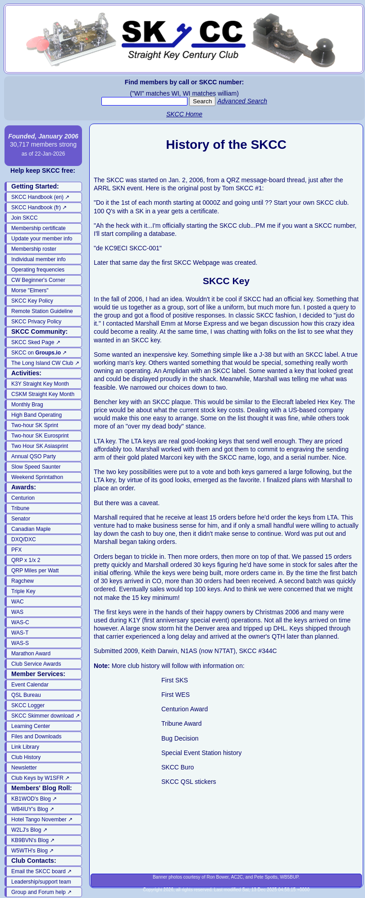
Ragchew (22, 581)
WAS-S (20, 643)
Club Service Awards (36, 664)
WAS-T (19, 633)
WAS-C (20, 622)
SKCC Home (184, 114)
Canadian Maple (30, 529)
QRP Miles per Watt (35, 570)
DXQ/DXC (23, 539)
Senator (20, 519)
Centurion (23, 498)
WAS (17, 612)
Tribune (20, 508)
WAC (17, 602)
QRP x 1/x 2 (25, 560)
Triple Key (23, 591)
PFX (16, 550)
